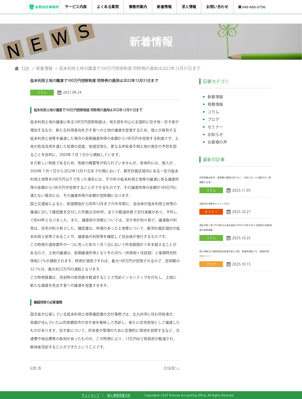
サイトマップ (90, 395)
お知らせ (215, 134)
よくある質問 (108, 6)
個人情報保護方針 (119, 395)
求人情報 (189, 6)
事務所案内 (138, 6)
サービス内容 (76, 6)
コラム (213, 112)
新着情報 (164, 6)
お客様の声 (217, 142)
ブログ (213, 119)
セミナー (215, 127)
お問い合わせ (217, 6)
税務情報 (215, 104)
